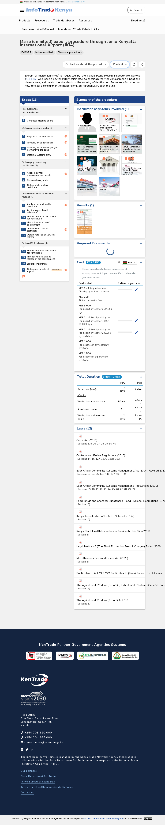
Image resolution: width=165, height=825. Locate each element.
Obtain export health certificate (37, 229)
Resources (85, 20)
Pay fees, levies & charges (40, 142)
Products (24, 20)
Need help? (138, 20)
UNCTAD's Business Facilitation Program (103, 818)
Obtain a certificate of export (38, 270)
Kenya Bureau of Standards (38, 781)
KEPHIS (31, 79)
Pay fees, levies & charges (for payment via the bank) (42, 148)
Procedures (42, 20)
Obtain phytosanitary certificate (37, 186)
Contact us (27, 792)
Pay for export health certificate (37, 211)
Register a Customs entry (39, 136)
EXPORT (26, 52)
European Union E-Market (38, 29)
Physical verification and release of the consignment (41, 257)
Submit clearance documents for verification (41, 217)
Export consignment (37, 264)
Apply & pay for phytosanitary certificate (39, 174)
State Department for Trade (38, 776)
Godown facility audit (37, 180)
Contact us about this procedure (85, 64)
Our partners (29, 771)
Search (136, 10)
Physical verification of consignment (38, 223)
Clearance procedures (70, 52)
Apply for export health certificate (39, 205)
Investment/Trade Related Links (78, 29)
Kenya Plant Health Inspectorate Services (47, 787)
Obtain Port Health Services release (41, 235)
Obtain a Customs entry (39, 155)
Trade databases (64, 20)
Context (119, 64)
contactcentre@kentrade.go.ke (43, 742)
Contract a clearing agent (40, 120)
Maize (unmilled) (44, 52)
